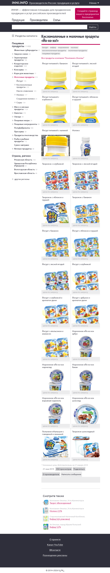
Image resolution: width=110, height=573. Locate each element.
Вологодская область (25, 169)
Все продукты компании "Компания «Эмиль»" (62, 58)
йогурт (45, 47)
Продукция (19, 20)
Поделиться (79, 469)
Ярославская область (25, 173)
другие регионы (22, 179)
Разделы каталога (26, 35)
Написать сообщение (71, 474)
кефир (53, 47)
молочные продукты (77, 50)
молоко (74, 47)
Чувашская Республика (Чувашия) (25, 164)
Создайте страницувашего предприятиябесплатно (87, 13)
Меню (94, 2)
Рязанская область (25, 160)
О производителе (51, 474)
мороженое (63, 47)
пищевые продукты (51, 53)
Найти (92, 26)
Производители (40, 20)
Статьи (58, 20)
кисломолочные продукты (54, 50)
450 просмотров (63, 469)
